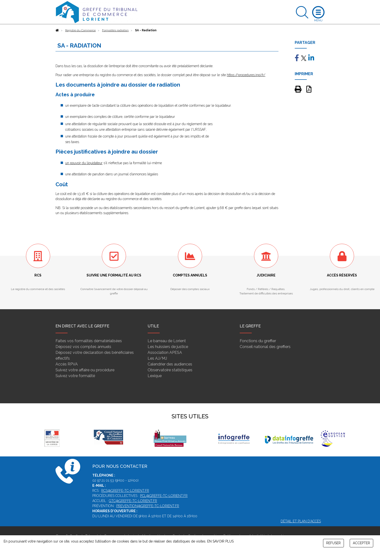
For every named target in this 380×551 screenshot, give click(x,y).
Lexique (155, 375)
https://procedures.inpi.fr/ (246, 75)
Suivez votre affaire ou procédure (84, 370)
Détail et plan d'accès (301, 521)
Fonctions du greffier (258, 341)
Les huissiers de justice (168, 346)
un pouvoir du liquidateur (84, 163)
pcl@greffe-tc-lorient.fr (164, 496)
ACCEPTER (361, 543)
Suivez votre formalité (75, 375)
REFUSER (333, 543)
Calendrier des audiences (170, 364)
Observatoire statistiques (170, 370)
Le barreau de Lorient (167, 341)
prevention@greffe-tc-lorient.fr (147, 506)
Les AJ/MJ (157, 358)
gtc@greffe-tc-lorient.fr (133, 501)
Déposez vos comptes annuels (83, 346)
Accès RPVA (66, 364)
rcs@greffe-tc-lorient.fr (125, 491)
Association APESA (165, 352)
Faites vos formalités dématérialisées (88, 341)
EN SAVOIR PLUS (220, 541)
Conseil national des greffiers (265, 346)
